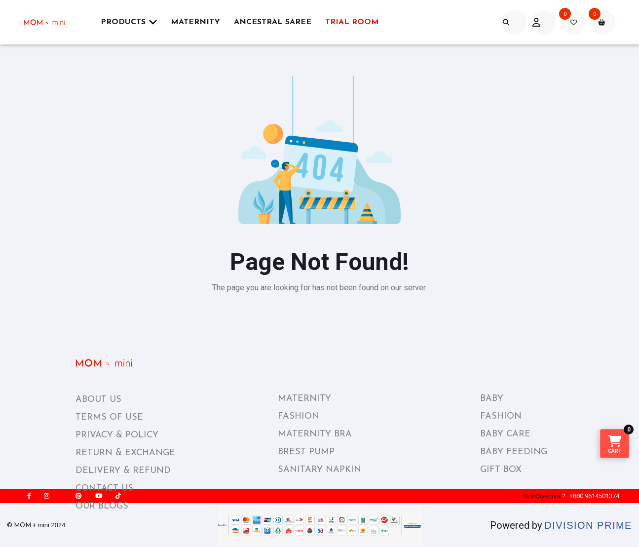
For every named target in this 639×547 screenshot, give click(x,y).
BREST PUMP (306, 452)
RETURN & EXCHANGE (125, 453)
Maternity (195, 22)
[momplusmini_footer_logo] (111, 363)
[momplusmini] (50, 22)
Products (129, 22)
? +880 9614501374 (571, 496)
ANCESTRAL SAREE (272, 22)
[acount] (543, 22)
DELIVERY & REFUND (123, 470)
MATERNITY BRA (315, 434)
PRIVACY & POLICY (116, 435)
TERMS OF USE (109, 417)
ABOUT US (98, 399)
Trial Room (352, 22)
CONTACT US (104, 488)
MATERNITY (304, 398)
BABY (491, 398)
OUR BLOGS (101, 506)
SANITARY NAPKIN (319, 469)
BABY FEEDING (513, 452)
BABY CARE (505, 434)
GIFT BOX (501, 469)
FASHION (298, 416)
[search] (514, 22)
